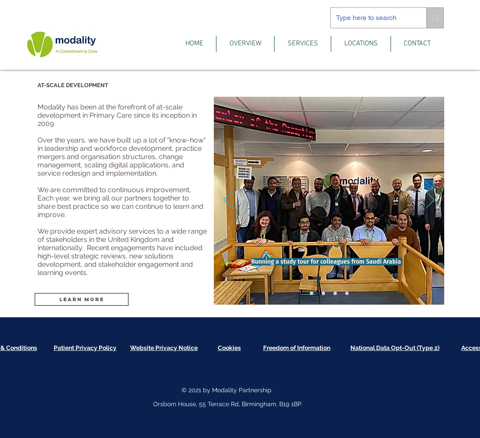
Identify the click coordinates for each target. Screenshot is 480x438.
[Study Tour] (311, 293)
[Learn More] (81, 299)
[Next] (430, 200)
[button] (245, 44)
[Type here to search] (372, 18)
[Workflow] (335, 293)
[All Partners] (323, 293)
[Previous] (227, 200)
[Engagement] (347, 293)
